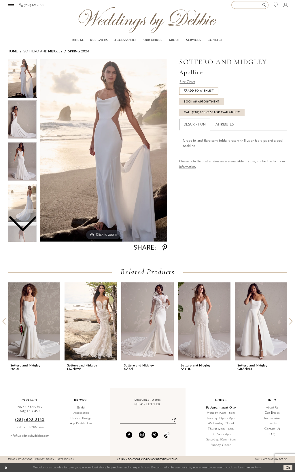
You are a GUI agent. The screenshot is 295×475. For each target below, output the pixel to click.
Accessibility (66, 462)
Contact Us (272, 432)
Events (272, 426)
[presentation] (34, 324)
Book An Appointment (201, 104)
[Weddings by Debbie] (147, 23)
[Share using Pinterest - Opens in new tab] (164, 250)
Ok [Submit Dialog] (288, 470)
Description (195, 127)
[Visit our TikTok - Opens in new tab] (166, 437)
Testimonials (272, 421)
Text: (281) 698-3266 (29, 430)
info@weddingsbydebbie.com (29, 438)
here (258, 470)
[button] (285, 6)
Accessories (81, 415)
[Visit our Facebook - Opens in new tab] (129, 437)
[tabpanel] (103, 153)
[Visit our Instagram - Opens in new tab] (142, 437)
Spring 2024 (78, 54)
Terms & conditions (20, 462)
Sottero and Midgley (43, 54)
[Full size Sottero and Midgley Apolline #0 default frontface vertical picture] (103, 153)
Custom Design (81, 421)
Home (13, 54)
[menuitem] (29, 6)
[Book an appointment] (29, 6)
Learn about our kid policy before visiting (147, 462)
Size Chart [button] (187, 85)
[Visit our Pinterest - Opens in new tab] (155, 437)
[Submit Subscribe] (172, 423)
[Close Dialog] (6, 470)
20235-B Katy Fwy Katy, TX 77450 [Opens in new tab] (29, 412)
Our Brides (272, 415)
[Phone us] (68, 6)
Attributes (224, 127)
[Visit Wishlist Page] (276, 6)
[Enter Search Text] (249, 6)
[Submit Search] (265, 6)
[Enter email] (148, 423)
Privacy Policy (44, 462)
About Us (272, 410)
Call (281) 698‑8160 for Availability (212, 115)
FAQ (272, 437)
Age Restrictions (81, 426)
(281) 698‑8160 (29, 422)
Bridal (81, 410)
